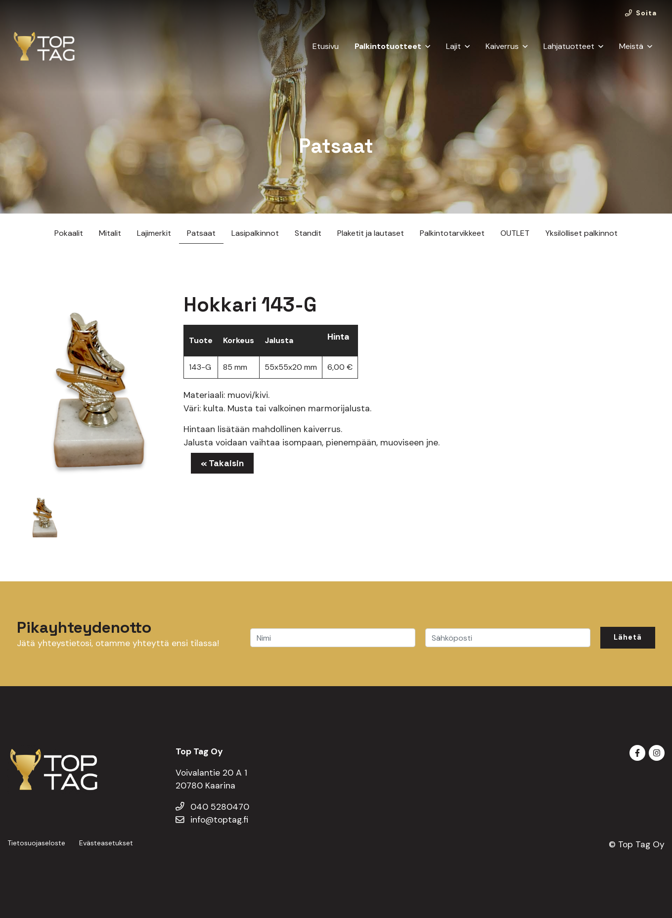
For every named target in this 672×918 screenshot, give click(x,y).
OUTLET (515, 233)
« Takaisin (222, 463)
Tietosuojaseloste (36, 842)
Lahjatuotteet (568, 46)
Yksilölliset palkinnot (581, 233)
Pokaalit (68, 233)
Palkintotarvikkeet (452, 233)
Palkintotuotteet (388, 46)
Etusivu (326, 46)
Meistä (631, 46)
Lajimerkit (154, 233)
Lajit (453, 46)
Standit (308, 233)
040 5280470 (213, 806)
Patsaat (201, 233)
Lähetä (628, 637)
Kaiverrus (502, 46)
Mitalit (110, 233)
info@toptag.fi (212, 819)
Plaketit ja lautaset (370, 233)
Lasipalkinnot (255, 233)
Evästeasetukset (106, 842)
